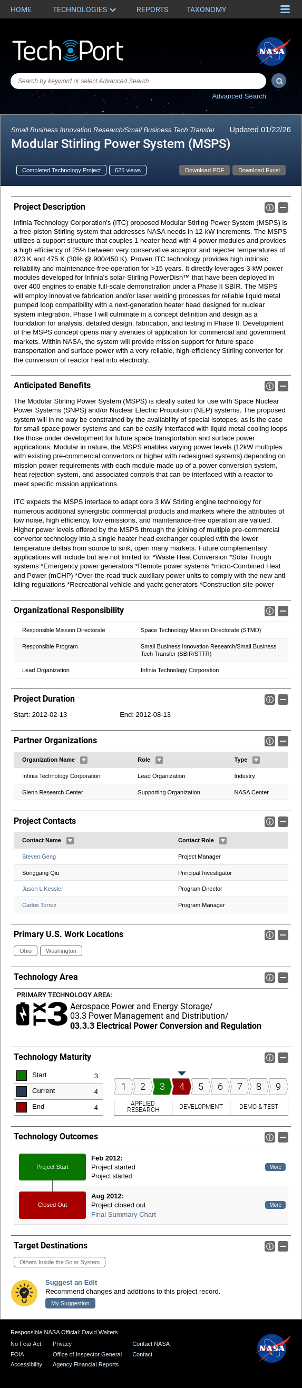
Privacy (62, 1344)
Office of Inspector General (87, 1354)
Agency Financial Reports (86, 1364)
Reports (152, 9)
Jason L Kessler (42, 889)
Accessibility (26, 1364)
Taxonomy (206, 9)
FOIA (17, 1354)
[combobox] (138, 81)
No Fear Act (26, 1344)
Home (21, 9)
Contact (142, 1354)
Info (270, 207)
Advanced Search (239, 96)
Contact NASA (151, 1344)
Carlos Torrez (39, 905)
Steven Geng (39, 856)
